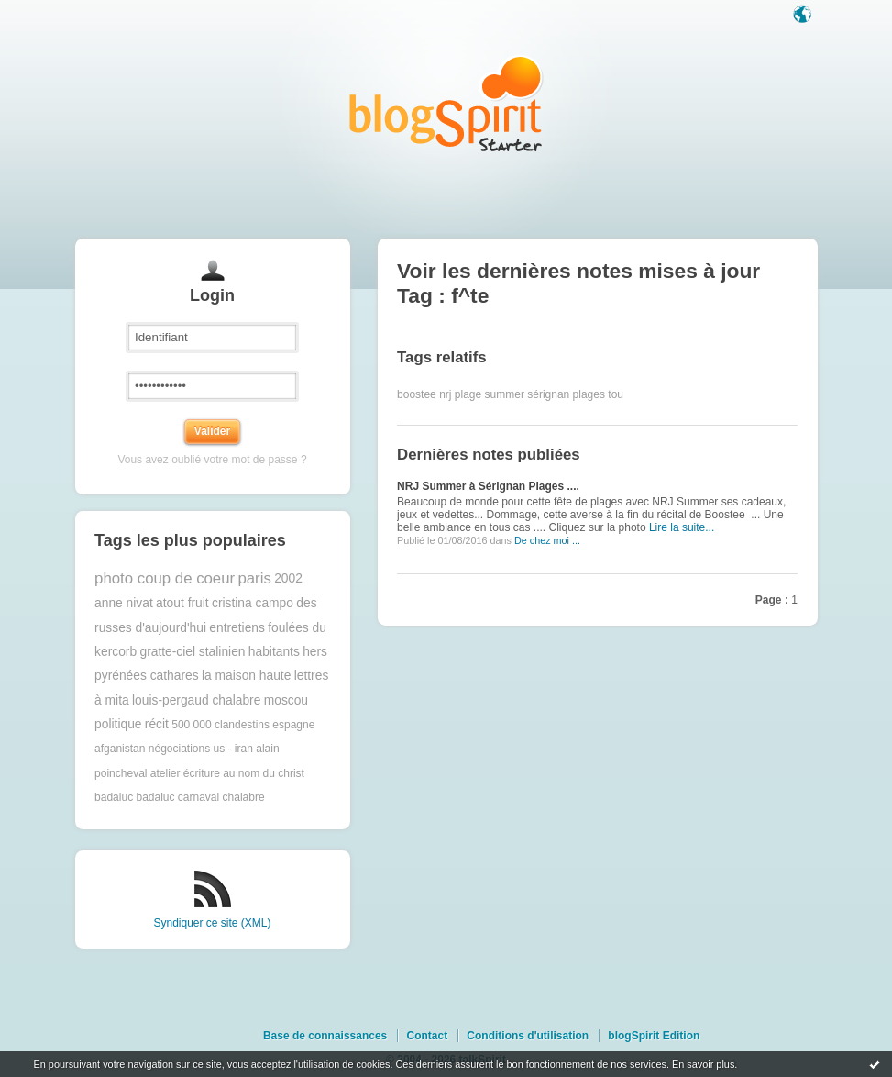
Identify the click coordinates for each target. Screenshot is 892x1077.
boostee (416, 394)
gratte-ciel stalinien (192, 652)
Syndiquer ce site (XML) (211, 922)
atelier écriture (185, 773)
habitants (274, 652)
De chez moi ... (547, 540)
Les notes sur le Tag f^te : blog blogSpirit (446, 103)
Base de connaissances (325, 1035)
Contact (426, 1035)
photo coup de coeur (164, 578)
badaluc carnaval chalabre (200, 797)
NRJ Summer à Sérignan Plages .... (488, 486)
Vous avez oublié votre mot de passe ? (211, 459)
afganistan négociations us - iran (173, 748)
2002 (288, 578)
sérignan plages (566, 394)
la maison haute (246, 676)
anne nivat (123, 603)
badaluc (113, 797)
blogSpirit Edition (653, 1035)
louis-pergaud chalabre (196, 700)
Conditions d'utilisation (528, 1035)
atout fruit (182, 603)
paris (253, 578)
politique (117, 724)
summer (504, 394)
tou (615, 394)
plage (468, 394)
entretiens (237, 628)
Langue (804, 16)
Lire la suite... (681, 527)
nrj (445, 394)
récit (157, 724)
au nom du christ (263, 773)
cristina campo (252, 603)
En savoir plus (703, 1064)
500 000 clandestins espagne (242, 724)
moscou (286, 700)
